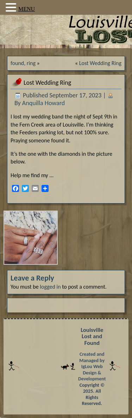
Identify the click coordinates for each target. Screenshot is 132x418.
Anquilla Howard (43, 103)
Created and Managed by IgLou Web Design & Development (92, 366)
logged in (50, 286)
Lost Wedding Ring (100, 63)
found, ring (23, 63)
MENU (26, 9)
